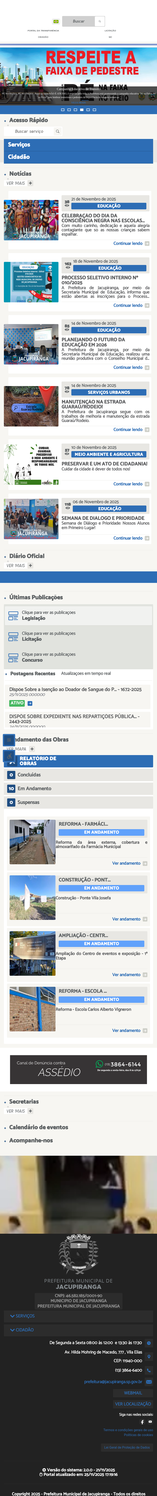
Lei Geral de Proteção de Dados (127, 1447)
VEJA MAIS (122, 102)
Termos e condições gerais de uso (128, 1430)
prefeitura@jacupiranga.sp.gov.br (113, 1381)
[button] (62, 110)
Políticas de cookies (138, 1435)
